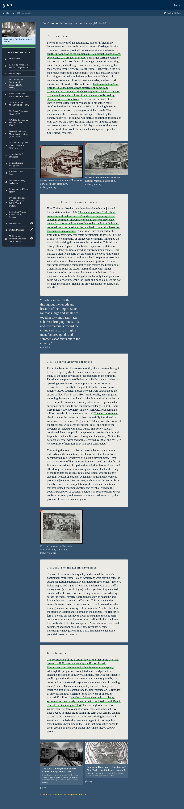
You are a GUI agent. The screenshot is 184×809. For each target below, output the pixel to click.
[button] (175, 5)
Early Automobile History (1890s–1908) (62, 794)
